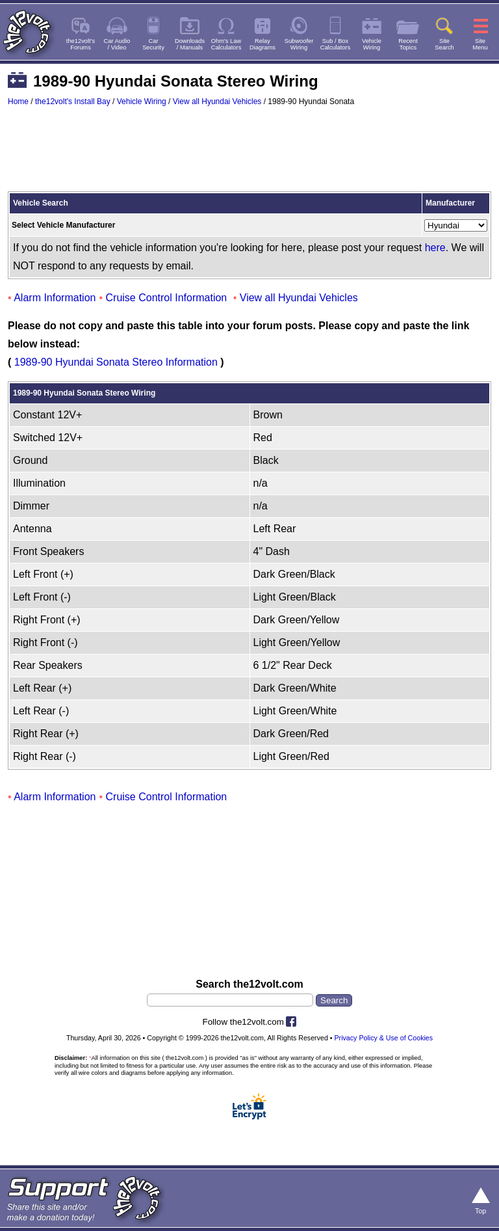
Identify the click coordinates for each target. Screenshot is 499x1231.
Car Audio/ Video (117, 44)
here (435, 247)
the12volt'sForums (80, 44)
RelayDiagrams (262, 44)
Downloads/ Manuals (190, 44)
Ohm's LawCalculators (226, 44)
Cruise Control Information (166, 297)
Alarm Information (55, 297)
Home (18, 101)
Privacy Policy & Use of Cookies (384, 1038)
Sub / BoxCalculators (335, 44)
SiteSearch (444, 44)
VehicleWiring (371, 44)
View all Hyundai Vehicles (217, 101)
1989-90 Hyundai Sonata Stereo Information (116, 362)
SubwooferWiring (299, 44)
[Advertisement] (249, 155)
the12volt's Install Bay (72, 101)
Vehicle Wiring (141, 101)
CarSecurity (153, 44)
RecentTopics (408, 44)
